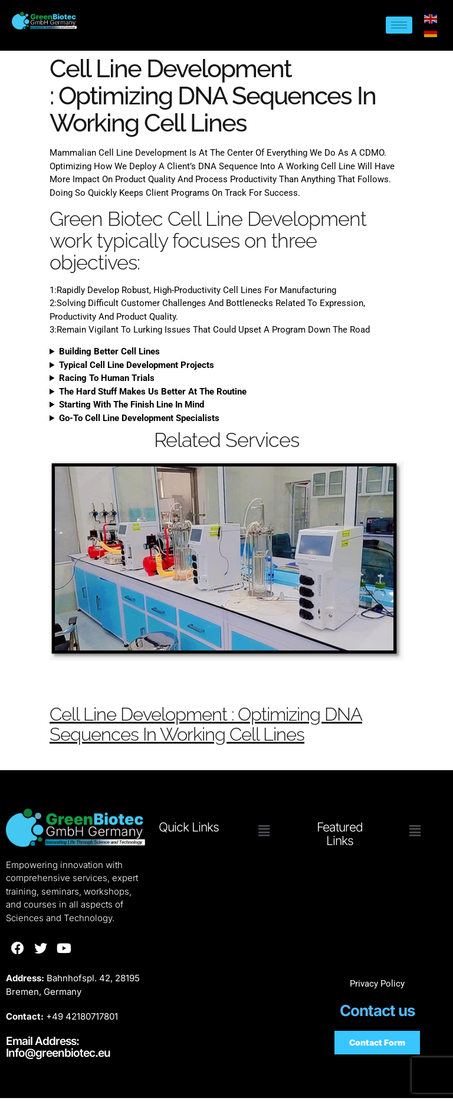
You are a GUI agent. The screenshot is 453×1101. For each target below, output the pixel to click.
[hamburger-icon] (399, 25)
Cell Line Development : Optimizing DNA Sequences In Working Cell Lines (225, 726)
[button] (264, 834)
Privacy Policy (377, 986)
